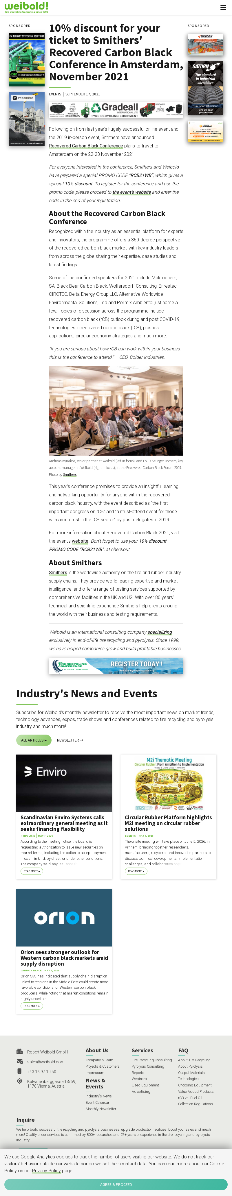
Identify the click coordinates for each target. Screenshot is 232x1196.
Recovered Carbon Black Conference (86, 146)
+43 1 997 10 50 (41, 1071)
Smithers (69, 474)
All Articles (32, 740)
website (80, 541)
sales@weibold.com (46, 1062)
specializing (159, 632)
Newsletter (68, 740)
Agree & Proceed (116, 1184)
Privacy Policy (46, 1170)
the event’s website (131, 192)
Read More (31, 871)
